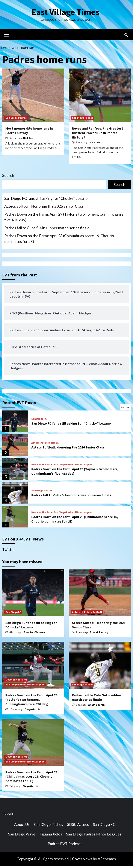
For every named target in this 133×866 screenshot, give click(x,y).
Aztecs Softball (50, 442)
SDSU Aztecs (78, 824)
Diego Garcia (32, 709)
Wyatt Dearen (96, 704)
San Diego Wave (21, 834)
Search (8, 175)
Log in (9, 813)
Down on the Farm (42, 464)
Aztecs (35, 442)
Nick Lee (28, 138)
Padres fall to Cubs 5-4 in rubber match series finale (46, 227)
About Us (22, 824)
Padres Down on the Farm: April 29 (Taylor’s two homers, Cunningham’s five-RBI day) (63, 217)
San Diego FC (39, 419)
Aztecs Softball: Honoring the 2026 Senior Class (44, 206)
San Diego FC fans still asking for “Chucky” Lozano (46, 198)
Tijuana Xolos (50, 834)
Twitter (8, 549)
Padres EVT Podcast (65, 843)
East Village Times (65, 12)
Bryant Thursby (99, 632)
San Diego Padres (16, 117)
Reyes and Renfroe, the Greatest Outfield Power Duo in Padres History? (97, 132)
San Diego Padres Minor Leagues (73, 464)
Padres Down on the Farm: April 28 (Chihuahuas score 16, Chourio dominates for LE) (59, 238)
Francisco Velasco (34, 632)
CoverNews (82, 858)
